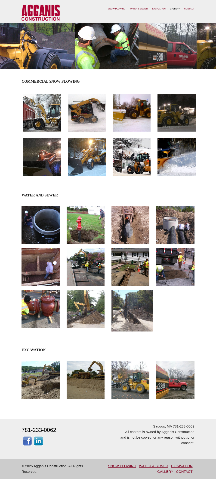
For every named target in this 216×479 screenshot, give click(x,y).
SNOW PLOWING (117, 9)
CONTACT (189, 9)
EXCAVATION (159, 9)
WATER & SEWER (139, 9)
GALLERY (175, 9)
